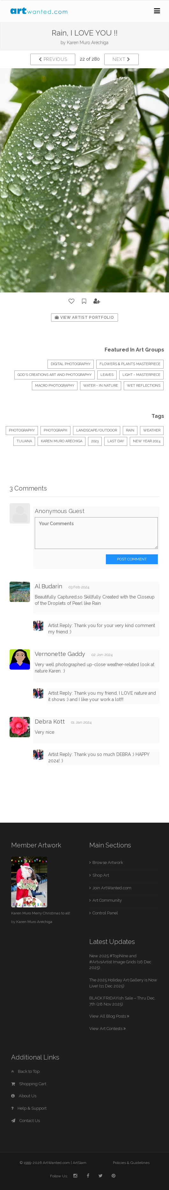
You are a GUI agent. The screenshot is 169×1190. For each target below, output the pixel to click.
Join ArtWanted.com (111, 888)
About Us (23, 1095)
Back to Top (25, 1071)
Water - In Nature (100, 386)
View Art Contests (107, 1028)
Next (121, 59)
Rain (130, 430)
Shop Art (100, 875)
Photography (22, 430)
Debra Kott (50, 721)
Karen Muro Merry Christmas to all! (40, 913)
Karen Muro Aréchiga (87, 42)
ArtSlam (79, 1162)
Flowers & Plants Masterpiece (129, 364)
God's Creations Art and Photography (55, 375)
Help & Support (29, 1108)
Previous (53, 59)
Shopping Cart (28, 1083)
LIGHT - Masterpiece (141, 375)
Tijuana (24, 441)
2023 (95, 441)
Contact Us (25, 1120)
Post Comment (132, 559)
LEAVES (107, 375)
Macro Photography (54, 386)
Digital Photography (71, 364)
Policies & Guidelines (131, 1162)
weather (151, 430)
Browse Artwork (107, 862)
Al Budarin (48, 586)
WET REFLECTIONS (143, 386)
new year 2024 (146, 441)
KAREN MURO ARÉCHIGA (61, 441)
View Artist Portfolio (84, 317)
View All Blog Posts (109, 1016)
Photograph (55, 430)
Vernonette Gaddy (60, 654)
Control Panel (105, 913)
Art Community (107, 900)
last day (115, 441)
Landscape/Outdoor (96, 430)
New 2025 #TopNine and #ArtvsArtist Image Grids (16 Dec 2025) (120, 961)
